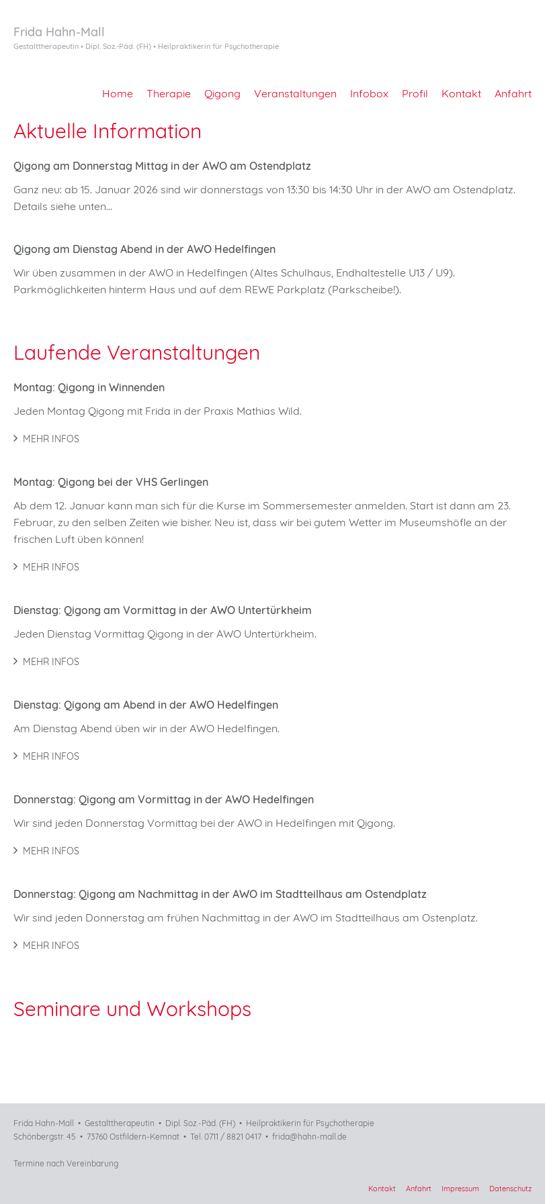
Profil (415, 93)
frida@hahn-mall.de (309, 1137)
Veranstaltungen (295, 93)
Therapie (168, 93)
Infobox (369, 93)
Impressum (460, 1188)
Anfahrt (513, 93)
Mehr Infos (46, 439)
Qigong (222, 93)
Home (117, 93)
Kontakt (461, 93)
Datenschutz (510, 1188)
